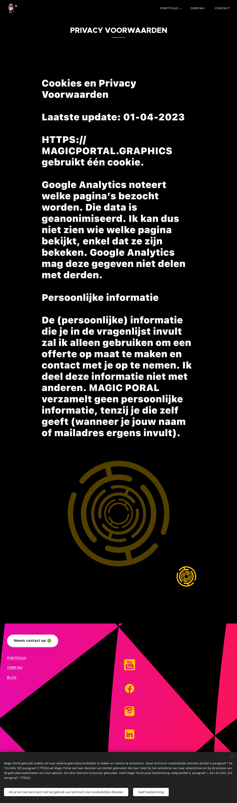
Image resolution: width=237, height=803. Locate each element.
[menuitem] (172, 8)
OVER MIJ (14, 668)
